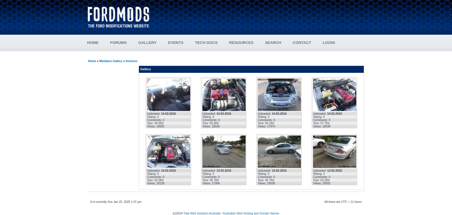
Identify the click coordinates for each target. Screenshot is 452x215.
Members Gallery (111, 61)
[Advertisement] (261, 14)
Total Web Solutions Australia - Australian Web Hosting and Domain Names (231, 213)
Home (92, 61)
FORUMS (124, 42)
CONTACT (302, 42)
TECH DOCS (206, 42)
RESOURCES (247, 42)
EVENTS (181, 42)
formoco (131, 61)
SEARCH (273, 42)
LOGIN (329, 42)
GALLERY (147, 42)
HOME (93, 42)
